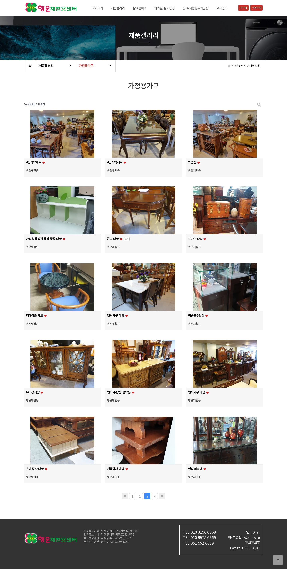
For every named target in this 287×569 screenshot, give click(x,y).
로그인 (243, 8)
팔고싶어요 (139, 8)
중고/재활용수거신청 (195, 8)
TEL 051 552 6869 (198, 543)
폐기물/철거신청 (164, 8)
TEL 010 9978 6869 (199, 537)
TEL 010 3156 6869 (199, 532)
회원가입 (256, 8)
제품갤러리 (118, 8)
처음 (125, 496)
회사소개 (97, 8)
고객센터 (221, 8)
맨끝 (162, 496)
